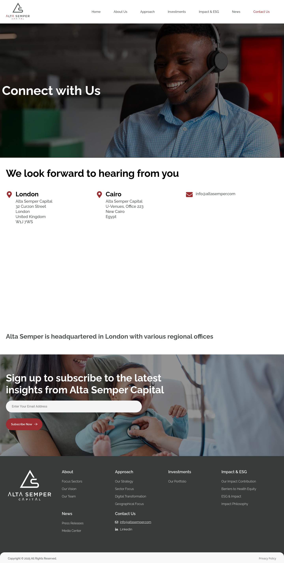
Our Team (69, 496)
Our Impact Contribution (238, 481)
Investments (177, 12)
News (236, 12)
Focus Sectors (72, 481)
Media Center (71, 531)
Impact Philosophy (235, 504)
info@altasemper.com (215, 193)
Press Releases (72, 523)
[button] (120, 12)
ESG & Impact (231, 496)
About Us (120, 12)
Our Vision (69, 489)
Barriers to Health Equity (238, 489)
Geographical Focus (129, 504)
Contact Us (261, 12)
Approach (147, 12)
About (67, 471)
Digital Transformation (130, 496)
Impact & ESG (209, 12)
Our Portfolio (177, 481)
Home (96, 12)
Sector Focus (124, 489)
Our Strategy (124, 481)
